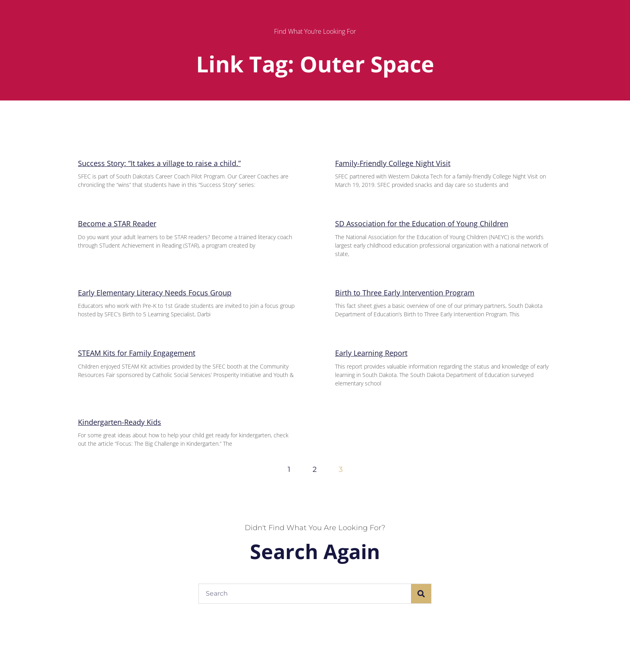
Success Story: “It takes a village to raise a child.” (159, 163)
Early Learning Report (371, 353)
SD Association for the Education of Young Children (421, 223)
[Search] (421, 593)
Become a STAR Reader (117, 223)
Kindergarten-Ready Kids (119, 422)
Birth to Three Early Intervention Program (405, 292)
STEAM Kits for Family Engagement (136, 353)
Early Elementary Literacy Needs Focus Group (154, 292)
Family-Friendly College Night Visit (392, 163)
